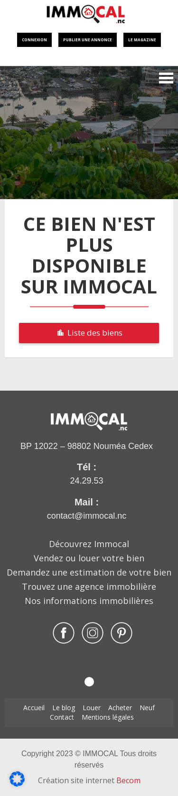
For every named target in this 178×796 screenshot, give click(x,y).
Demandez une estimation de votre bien (89, 572)
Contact (62, 717)
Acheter (120, 707)
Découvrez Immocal (89, 543)
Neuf (147, 707)
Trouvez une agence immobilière (89, 586)
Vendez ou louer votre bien (89, 558)
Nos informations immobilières (89, 600)
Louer (92, 707)
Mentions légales (108, 717)
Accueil (34, 707)
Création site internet (89, 780)
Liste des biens (89, 332)
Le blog (63, 707)
